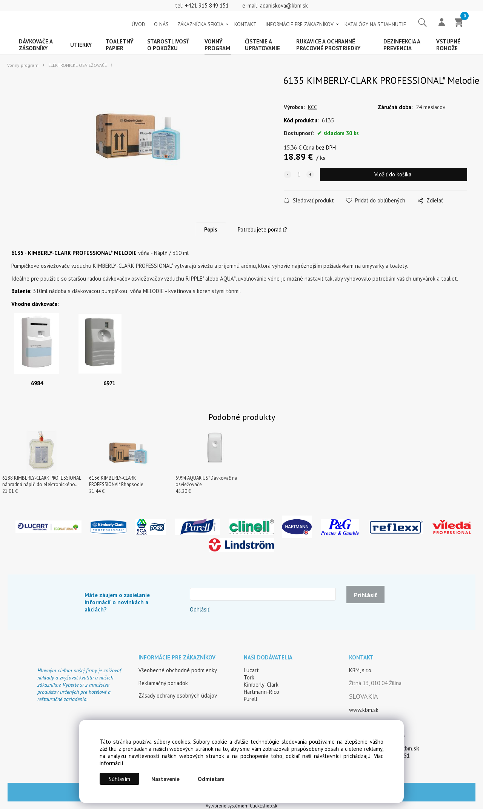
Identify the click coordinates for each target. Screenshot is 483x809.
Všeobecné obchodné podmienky (177, 670)
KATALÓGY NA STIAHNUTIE (375, 24)
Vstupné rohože (448, 45)
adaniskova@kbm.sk (284, 5)
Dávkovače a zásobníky (36, 45)
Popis (210, 229)
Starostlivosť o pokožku (168, 45)
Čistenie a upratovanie (262, 45)
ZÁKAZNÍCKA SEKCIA (200, 24)
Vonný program (217, 45)
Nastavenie (165, 779)
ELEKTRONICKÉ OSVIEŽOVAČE (77, 65)
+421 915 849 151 (207, 5)
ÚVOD (138, 24)
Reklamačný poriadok (163, 683)
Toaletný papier (120, 45)
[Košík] (459, 23)
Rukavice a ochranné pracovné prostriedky (328, 45)
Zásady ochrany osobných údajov (177, 695)
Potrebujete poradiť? (262, 229)
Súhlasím (119, 779)
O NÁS (161, 24)
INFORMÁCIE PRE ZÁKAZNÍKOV (299, 24)
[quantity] (298, 174)
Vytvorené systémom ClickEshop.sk (241, 806)
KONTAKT (245, 24)
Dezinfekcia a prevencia (401, 45)
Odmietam (211, 779)
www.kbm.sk (363, 709)
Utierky (81, 44)
